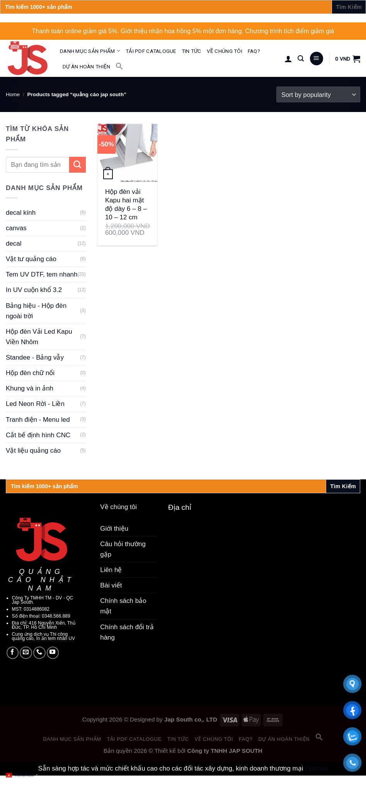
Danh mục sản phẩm (90, 50)
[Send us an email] (26, 653)
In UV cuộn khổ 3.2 (34, 290)
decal (14, 243)
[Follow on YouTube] (53, 653)
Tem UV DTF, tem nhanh (41, 274)
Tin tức (191, 51)
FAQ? (254, 51)
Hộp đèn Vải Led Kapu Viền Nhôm (39, 337)
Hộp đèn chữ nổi (30, 373)
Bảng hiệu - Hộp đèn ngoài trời (36, 311)
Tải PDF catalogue (151, 51)
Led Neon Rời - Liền (35, 403)
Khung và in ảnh (29, 388)
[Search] (301, 58)
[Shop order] (318, 94)
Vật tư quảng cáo (31, 259)
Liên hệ (111, 570)
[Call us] (39, 653)
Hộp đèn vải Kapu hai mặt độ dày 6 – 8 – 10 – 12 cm (126, 204)
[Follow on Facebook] (13, 653)
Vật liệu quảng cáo (33, 450)
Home (13, 94)
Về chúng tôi (224, 51)
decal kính (21, 212)
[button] (119, 66)
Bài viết (111, 585)
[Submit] (77, 165)
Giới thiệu (114, 528)
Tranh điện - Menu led (38, 419)
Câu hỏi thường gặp (123, 549)
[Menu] (316, 58)
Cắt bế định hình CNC (38, 435)
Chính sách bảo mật (123, 606)
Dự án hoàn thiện (86, 66)
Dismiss (316, 768)
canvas (16, 228)
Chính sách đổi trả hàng (127, 632)
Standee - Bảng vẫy (35, 357)
